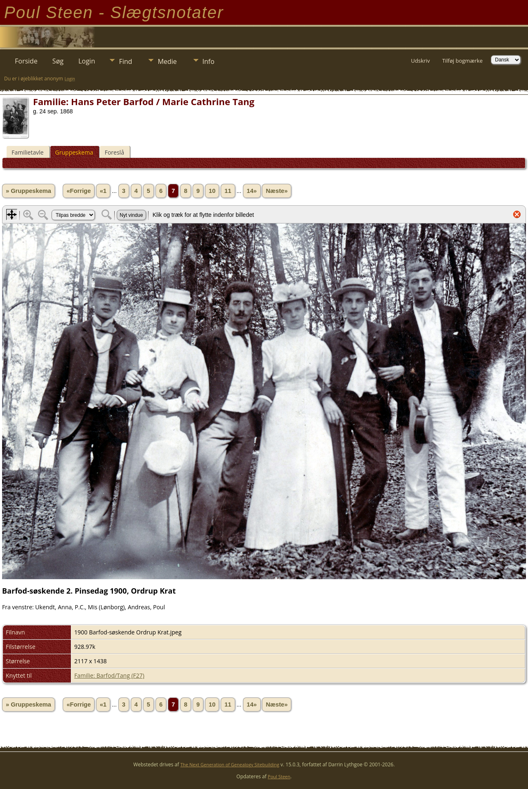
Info (208, 61)
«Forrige (78, 191)
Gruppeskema (74, 152)
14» (252, 191)
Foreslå (114, 152)
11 (227, 191)
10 (212, 191)
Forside (26, 61)
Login (86, 61)
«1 (103, 191)
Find (125, 61)
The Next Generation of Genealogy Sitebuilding (229, 764)
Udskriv (420, 60)
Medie (167, 61)
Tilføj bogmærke (462, 60)
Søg (58, 61)
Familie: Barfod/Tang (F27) (109, 675)
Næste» (277, 191)
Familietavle (28, 152)
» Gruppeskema (28, 191)
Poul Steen (279, 776)
